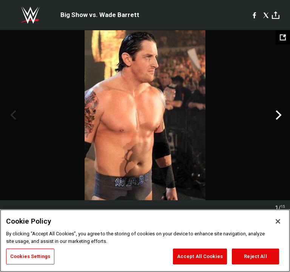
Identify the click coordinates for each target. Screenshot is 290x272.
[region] (145, 240)
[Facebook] (254, 15)
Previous (12, 115)
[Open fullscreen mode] (283, 37)
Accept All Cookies (200, 256)
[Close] (278, 221)
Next (277, 115)
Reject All (255, 256)
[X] (266, 15)
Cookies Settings (30, 256)
